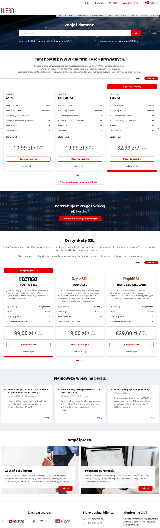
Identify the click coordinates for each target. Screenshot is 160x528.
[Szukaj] (136, 33)
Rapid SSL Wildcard (132, 281)
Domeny (83, 11)
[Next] (159, 127)
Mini (28, 96)
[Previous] (1, 127)
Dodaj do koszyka (28, 159)
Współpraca (99, 11)
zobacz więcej (28, 166)
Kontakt (155, 11)
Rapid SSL (80, 281)
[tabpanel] (28, 130)
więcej (46, 417)
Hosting (69, 11)
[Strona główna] (59, 11)
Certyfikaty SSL (117, 11)
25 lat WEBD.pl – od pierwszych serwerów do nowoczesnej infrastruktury (28, 391)
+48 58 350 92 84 (92, 523)
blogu (99, 378)
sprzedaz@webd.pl (93, 518)
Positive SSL (28, 281)
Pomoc (144, 11)
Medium (80, 96)
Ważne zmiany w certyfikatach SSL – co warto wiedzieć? (80, 391)
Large (132, 96)
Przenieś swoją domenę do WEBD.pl (118, 41)
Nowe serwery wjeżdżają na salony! (132, 389)
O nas (133, 11)
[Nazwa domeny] (75, 33)
